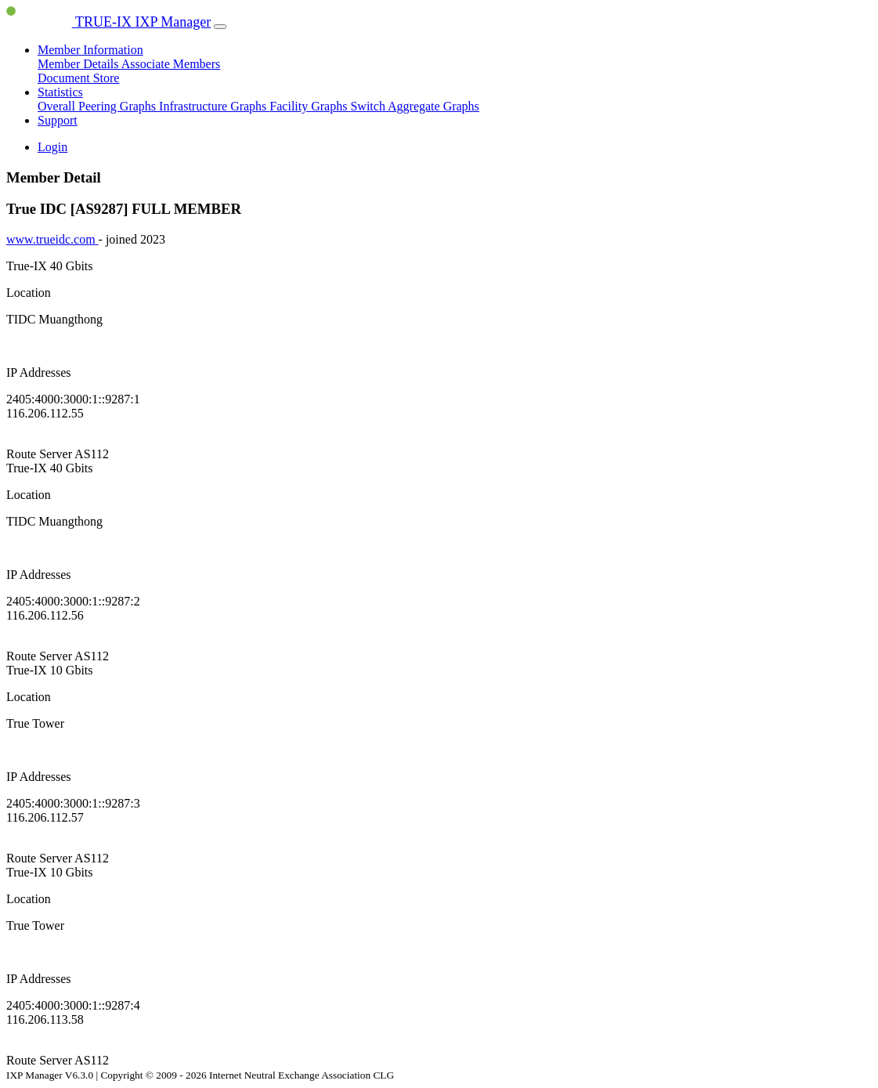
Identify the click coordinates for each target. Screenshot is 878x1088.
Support (58, 120)
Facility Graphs (309, 106)
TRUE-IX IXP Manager (108, 22)
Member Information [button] (90, 49)
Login (52, 147)
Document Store (78, 78)
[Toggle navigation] (220, 26)
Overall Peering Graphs (98, 106)
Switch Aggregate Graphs (414, 106)
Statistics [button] (60, 92)
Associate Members (171, 63)
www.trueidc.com (52, 239)
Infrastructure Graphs (214, 106)
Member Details (79, 63)
